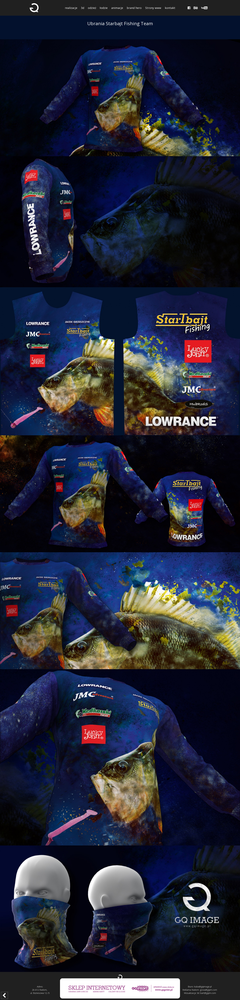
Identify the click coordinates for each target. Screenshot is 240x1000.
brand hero (134, 8)
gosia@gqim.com (208, 989)
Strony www (153, 8)
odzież (92, 8)
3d (82, 8)
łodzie (104, 8)
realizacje (71, 8)
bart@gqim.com (208, 993)
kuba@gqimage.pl (203, 986)
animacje (117, 8)
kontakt (170, 8)
